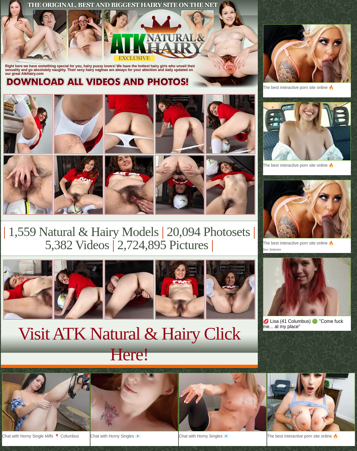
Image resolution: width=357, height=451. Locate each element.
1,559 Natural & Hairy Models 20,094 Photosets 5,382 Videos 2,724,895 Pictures (129, 238)
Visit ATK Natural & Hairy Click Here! (129, 343)
